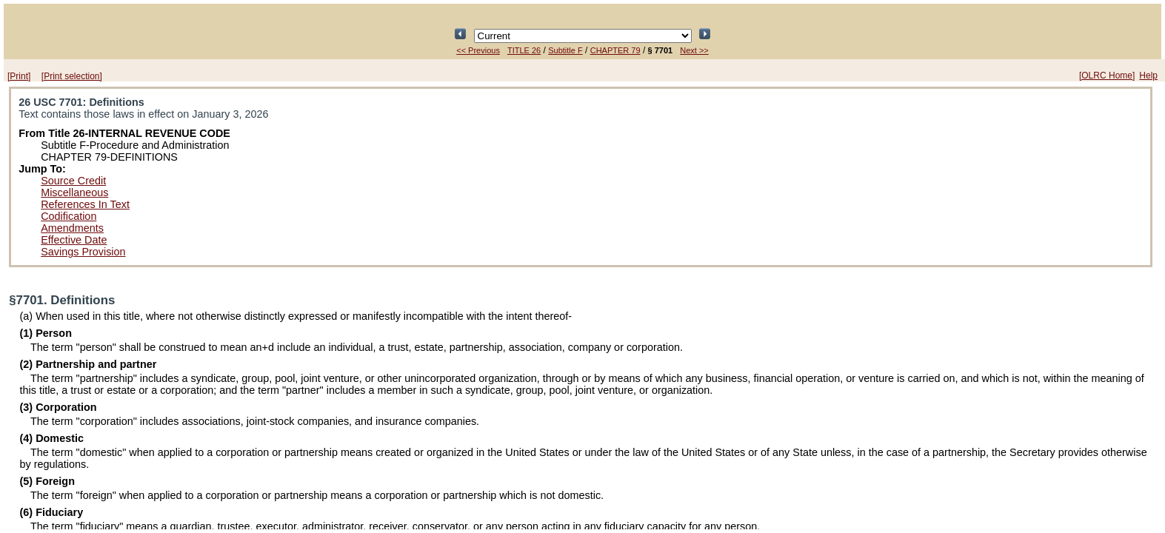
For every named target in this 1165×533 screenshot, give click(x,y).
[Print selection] (71, 76)
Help (1148, 75)
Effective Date (74, 240)
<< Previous (478, 50)
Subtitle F (565, 50)
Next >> (694, 50)
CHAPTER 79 (615, 50)
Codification (68, 216)
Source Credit (73, 181)
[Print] (18, 76)
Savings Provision (83, 252)
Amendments (72, 228)
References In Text (85, 204)
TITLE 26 (524, 50)
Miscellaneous (74, 192)
